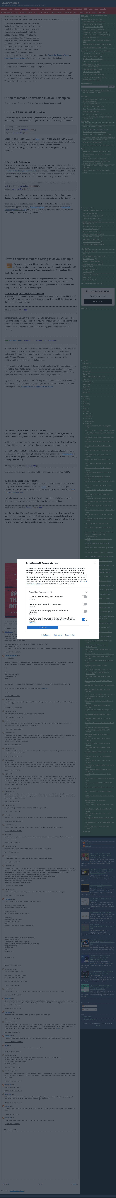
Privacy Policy (70, 635)
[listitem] (58, 592)
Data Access (58, 635)
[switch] (84, 596)
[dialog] (58, 599)
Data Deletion (45, 635)
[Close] (95, 563)
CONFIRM (43, 627)
